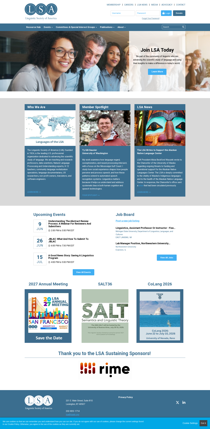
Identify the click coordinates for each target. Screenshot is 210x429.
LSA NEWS (142, 4)
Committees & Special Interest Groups (76, 27)
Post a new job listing (127, 221)
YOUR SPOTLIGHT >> (91, 195)
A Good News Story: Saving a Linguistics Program (71, 257)
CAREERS (128, 4)
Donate (179, 13)
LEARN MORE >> (34, 192)
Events (48, 27)
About (121, 27)
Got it (203, 423)
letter (141, 185)
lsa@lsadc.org (72, 414)
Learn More (157, 72)
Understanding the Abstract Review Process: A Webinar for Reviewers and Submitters (69, 223)
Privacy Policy (125, 397)
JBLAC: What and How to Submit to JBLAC (68, 240)
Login (167, 13)
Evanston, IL (121, 250)
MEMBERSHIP (114, 4)
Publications (107, 27)
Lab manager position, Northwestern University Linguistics (142, 243)
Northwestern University (126, 246)
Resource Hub (33, 27)
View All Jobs (166, 257)
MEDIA (154, 4)
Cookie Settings (190, 423)
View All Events (83, 272)
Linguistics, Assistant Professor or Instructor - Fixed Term (145, 228)
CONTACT (180, 4)
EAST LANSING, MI (124, 237)
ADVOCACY (167, 4)
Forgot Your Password (150, 18)
